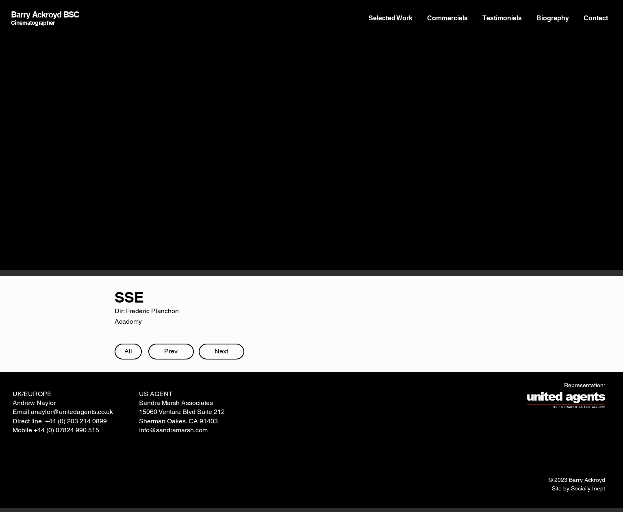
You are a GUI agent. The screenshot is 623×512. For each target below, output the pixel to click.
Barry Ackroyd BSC (45, 15)
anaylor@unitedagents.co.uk (72, 412)
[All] (128, 351)
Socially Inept (588, 488)
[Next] (221, 351)
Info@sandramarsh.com (173, 430)
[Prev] (171, 351)
